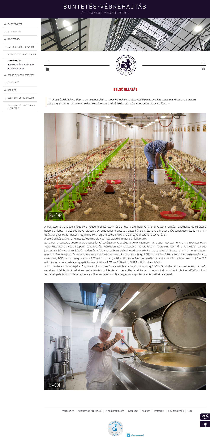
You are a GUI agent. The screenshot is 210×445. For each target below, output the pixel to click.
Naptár (47, 69)
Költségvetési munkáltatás (21, 64)
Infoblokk (205, 424)
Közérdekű (13, 82)
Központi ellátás (16, 68)
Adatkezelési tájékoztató (90, 411)
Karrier (12, 90)
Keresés (204, 63)
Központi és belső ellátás (22, 54)
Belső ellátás (15, 61)
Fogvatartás (14, 31)
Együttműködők (176, 411)
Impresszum (67, 411)
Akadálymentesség (115, 411)
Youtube (146, 411)
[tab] (20, 24)
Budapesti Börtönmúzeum (21, 98)
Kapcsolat (133, 411)
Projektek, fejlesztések (21, 75)
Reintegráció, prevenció (21, 47)
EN (203, 68)
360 (205, 416)
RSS (190, 411)
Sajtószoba (14, 39)
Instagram (159, 411)
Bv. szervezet (15, 24)
